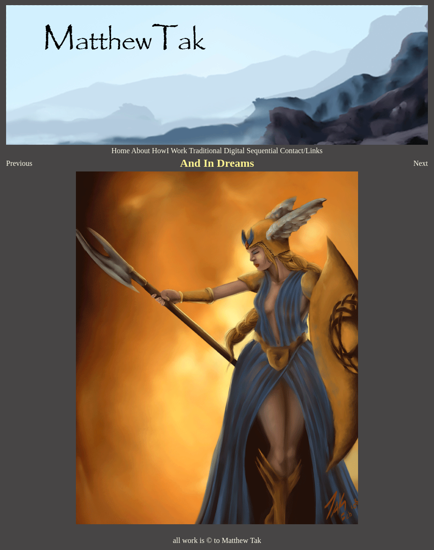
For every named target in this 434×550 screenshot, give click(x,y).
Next (420, 163)
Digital (235, 151)
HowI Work (169, 151)
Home (121, 151)
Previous (19, 163)
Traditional (205, 151)
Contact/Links (301, 151)
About (140, 151)
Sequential (262, 151)
